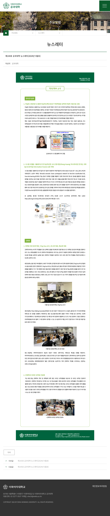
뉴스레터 (41, 33)
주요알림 (14, 33)
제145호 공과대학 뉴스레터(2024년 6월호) (33, 466)
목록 (9, 452)
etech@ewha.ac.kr (34, 496)
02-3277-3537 (16, 496)
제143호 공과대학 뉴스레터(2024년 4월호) (33, 460)
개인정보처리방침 (99, 486)
